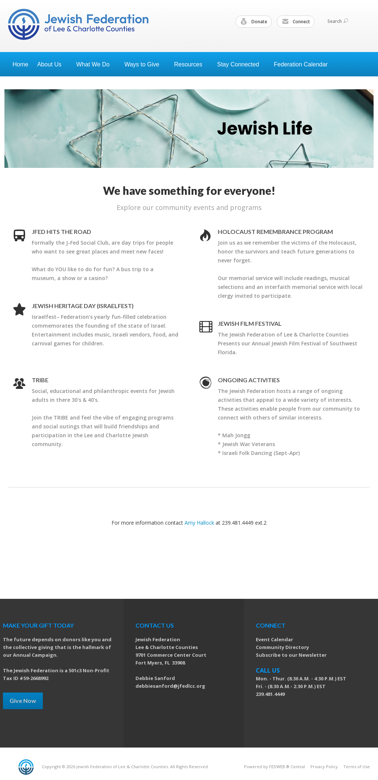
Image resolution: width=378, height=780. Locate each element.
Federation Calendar (301, 64)
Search (337, 21)
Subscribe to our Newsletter (291, 655)
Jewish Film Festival (250, 323)
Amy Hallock (199, 522)
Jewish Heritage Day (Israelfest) (83, 305)
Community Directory (282, 647)
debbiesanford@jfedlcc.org (170, 686)
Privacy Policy (324, 766)
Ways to (144, 64)
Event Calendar (274, 639)
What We (96, 64)
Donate (254, 21)
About (52, 64)
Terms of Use (356, 766)
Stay (241, 64)
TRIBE (40, 379)
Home (20, 64)
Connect (296, 21)
